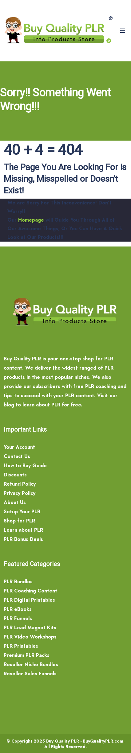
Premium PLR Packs (27, 655)
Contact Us (17, 456)
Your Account (19, 447)
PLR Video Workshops (30, 636)
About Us (15, 502)
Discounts (15, 474)
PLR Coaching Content (30, 590)
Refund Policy (20, 483)
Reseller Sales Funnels (30, 673)
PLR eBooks (18, 609)
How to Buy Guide (25, 465)
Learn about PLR (23, 530)
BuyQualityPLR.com (103, 741)
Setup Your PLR (22, 511)
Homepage (31, 219)
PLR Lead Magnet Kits (30, 627)
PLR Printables (21, 646)
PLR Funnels (18, 618)
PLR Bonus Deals (23, 539)
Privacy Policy (19, 493)
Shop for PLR (19, 520)
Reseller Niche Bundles (31, 664)
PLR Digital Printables (29, 600)
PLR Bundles (18, 581)
